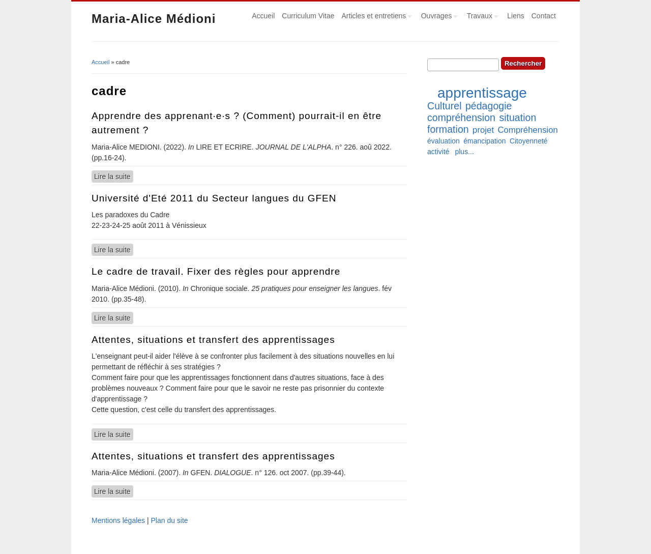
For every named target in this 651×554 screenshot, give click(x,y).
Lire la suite (113, 176)
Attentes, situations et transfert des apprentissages (213, 339)
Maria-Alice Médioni (154, 18)
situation (517, 117)
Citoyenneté (529, 141)
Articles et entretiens (375, 17)
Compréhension (527, 130)
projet (483, 130)
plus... (464, 152)
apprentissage (482, 93)
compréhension (461, 117)
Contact (543, 16)
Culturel (444, 105)
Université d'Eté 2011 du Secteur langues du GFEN (214, 198)
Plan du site (169, 520)
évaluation (443, 141)
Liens (515, 16)
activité (438, 152)
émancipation (484, 141)
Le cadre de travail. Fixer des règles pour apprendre (216, 271)
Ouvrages (438, 17)
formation (448, 129)
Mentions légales (118, 520)
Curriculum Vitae (308, 16)
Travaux (480, 17)
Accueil (263, 16)
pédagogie (488, 105)
